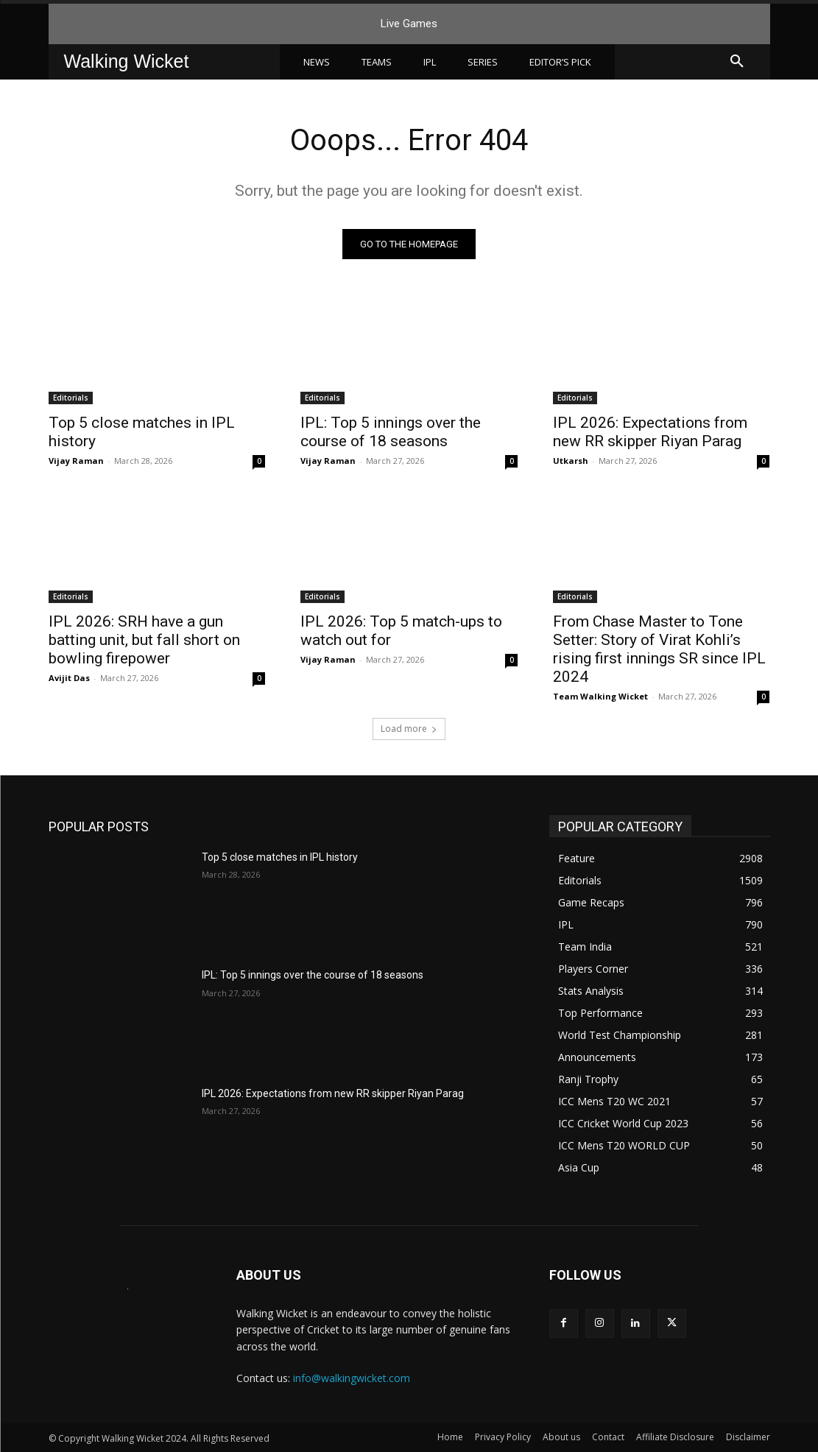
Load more (409, 728)
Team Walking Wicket (600, 696)
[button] (737, 62)
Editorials (70, 397)
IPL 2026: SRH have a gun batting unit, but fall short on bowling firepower (144, 640)
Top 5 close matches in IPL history (280, 857)
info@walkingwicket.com (351, 1378)
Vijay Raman (76, 460)
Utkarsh (570, 460)
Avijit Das (69, 677)
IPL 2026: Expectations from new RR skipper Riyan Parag (650, 432)
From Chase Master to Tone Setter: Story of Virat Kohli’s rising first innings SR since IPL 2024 (659, 649)
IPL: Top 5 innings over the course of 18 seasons (390, 432)
